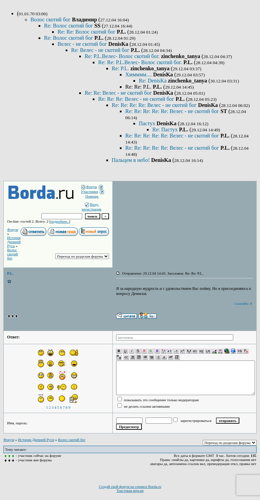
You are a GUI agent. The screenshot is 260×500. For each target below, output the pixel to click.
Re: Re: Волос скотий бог (87, 32)
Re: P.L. (121, 68)
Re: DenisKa (153, 81)
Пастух (148, 123)
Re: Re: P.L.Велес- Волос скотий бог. (140, 62)
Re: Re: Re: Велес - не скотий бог (137, 99)
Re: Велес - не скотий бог (101, 50)
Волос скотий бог (51, 19)
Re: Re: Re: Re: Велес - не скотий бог (155, 105)
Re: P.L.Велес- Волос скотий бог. (123, 56)
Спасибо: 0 (243, 303)
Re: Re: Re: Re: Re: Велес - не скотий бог (172, 111)
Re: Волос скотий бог (69, 26)
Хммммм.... (139, 74)
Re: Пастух (165, 129)
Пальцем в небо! (131, 160)
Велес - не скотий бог (83, 44)
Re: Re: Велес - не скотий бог (119, 93)
